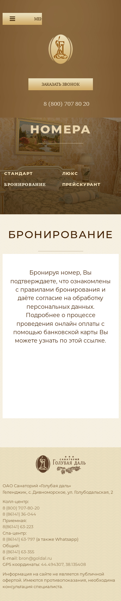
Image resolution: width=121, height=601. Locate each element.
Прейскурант (81, 184)
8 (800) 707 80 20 (66, 104)
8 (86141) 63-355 (18, 551)
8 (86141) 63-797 (19, 539)
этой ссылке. (87, 340)
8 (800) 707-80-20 (21, 507)
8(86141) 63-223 (18, 526)
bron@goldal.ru (35, 558)
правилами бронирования (60, 289)
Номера (60, 129)
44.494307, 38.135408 (63, 564)
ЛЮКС (70, 173)
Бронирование (25, 184)
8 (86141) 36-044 (19, 514)
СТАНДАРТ (18, 173)
